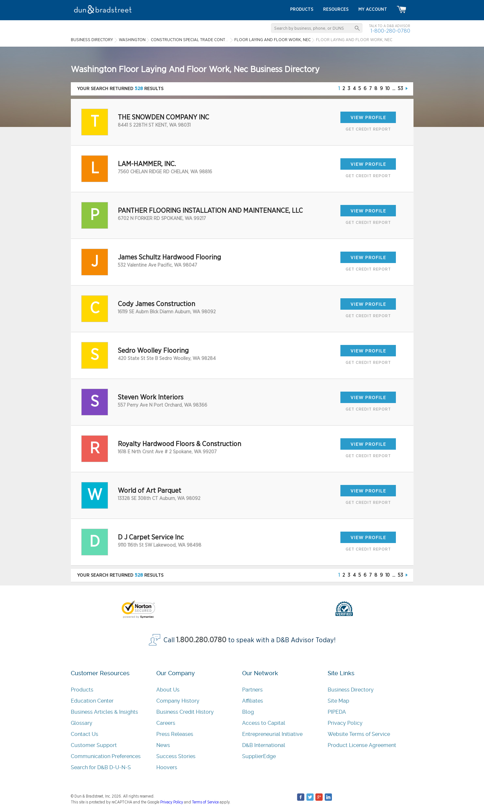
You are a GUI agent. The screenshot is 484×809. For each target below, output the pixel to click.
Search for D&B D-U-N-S (101, 767)
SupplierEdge (259, 756)
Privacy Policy (345, 723)
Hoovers (166, 767)
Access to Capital (263, 723)
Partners (252, 690)
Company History (177, 701)
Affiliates (252, 701)
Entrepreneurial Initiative (272, 734)
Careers (165, 723)
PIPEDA (337, 712)
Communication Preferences (106, 756)
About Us (168, 690)
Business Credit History (185, 712)
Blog (248, 712)
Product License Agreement (362, 745)
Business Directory (351, 690)
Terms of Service (205, 802)
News (163, 745)
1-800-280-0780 (390, 31)
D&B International (263, 745)
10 (387, 88)
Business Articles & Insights (104, 712)
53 (400, 88)
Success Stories (175, 756)
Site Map (338, 701)
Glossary (81, 723)
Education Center (92, 701)
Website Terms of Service (359, 734)
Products (82, 690)
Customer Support (94, 745)
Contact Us (84, 734)
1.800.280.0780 (201, 640)
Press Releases (174, 734)
